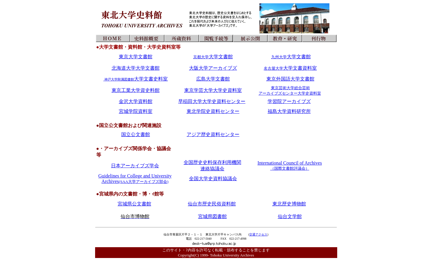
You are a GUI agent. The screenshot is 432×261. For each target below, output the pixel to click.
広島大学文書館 (213, 78)
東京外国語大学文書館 (290, 78)
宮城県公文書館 (134, 203)
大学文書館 (213, 56)
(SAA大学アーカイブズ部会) (143, 181)
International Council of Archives (289, 165)
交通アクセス (258, 234)
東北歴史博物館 (289, 203)
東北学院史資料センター (213, 111)
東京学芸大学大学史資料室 (213, 90)
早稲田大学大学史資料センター (211, 101)
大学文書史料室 (135, 78)
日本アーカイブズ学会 (135, 165)
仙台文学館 (290, 216)
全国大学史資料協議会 (213, 178)
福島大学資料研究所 (289, 111)
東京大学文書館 (135, 56)
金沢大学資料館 (135, 101)
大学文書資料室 (290, 68)
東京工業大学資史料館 (136, 90)
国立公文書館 (135, 134)
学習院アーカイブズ (289, 101)
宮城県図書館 (212, 216)
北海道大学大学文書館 (136, 68)
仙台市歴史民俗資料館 (212, 203)
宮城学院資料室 (135, 111)
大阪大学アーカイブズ (213, 68)
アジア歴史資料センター (213, 134)
